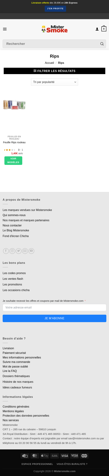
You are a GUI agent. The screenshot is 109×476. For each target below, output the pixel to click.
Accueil (49, 62)
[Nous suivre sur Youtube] (31, 251)
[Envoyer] (102, 43)
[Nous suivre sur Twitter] (19, 251)
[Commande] (54, 82)
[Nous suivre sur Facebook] (6, 251)
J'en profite (55, 8)
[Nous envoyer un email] (25, 251)
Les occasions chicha (16, 290)
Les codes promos (14, 273)
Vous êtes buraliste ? (72, 464)
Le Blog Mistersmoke (16, 230)
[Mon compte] (97, 29)
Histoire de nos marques (18, 381)
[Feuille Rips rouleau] (14, 104)
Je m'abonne (54, 318)
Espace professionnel (37, 464)
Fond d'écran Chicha (16, 236)
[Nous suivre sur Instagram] (12, 251)
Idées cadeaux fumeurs (17, 387)
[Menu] (5, 29)
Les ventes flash (13, 278)
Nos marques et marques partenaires (26, 220)
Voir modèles (13, 160)
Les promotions (12, 284)
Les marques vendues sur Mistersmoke (27, 209)
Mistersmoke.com (65, 471)
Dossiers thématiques (16, 376)
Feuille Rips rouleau (14, 142)
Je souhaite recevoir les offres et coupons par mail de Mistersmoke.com (43, 300)
